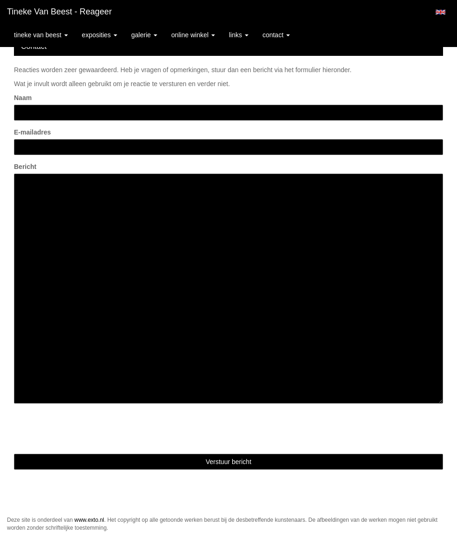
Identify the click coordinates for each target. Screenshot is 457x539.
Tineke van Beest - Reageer (59, 11)
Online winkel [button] (193, 35)
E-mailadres (32, 132)
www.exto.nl (89, 520)
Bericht (25, 166)
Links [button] (239, 35)
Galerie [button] (144, 35)
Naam (23, 97)
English (440, 12)
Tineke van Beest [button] (41, 35)
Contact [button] (276, 35)
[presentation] (84, 429)
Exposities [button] (99, 35)
